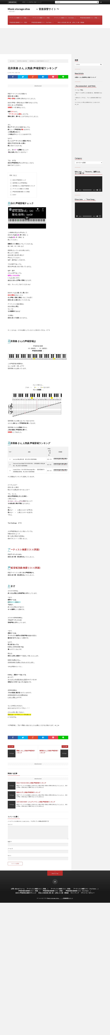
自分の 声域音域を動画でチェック (25, 893)
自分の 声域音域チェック (18, 180)
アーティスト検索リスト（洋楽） (41, 17)
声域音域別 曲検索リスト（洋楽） (19, 22)
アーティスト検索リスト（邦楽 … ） (19, 17)
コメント (10, 824)
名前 (10, 841)
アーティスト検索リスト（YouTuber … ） (65, 17)
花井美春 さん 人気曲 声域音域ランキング (22, 186)
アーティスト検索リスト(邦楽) (19, 189)
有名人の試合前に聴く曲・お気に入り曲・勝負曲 (71, 22)
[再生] (77, 190)
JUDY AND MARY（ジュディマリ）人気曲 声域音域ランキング (35, 802)
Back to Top (55, 873)
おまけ (13, 195)
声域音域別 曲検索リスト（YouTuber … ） (42, 22)
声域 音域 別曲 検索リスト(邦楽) (20, 192)
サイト (9, 855)
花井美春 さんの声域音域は (18, 183)
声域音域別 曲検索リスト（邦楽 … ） (90, 17)
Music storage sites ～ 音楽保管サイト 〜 (33, 9)
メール (10, 848)
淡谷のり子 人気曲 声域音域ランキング (28, 792)
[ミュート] (97, 190)
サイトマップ (75, 893)
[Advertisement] (55, 41)
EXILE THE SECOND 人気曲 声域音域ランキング (31, 783)
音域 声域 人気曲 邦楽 (14, 72)
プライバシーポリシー (88, 893)
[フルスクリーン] (100, 190)
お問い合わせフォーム (18, 889)
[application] (88, 184)
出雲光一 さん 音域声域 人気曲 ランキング (85, 77)
